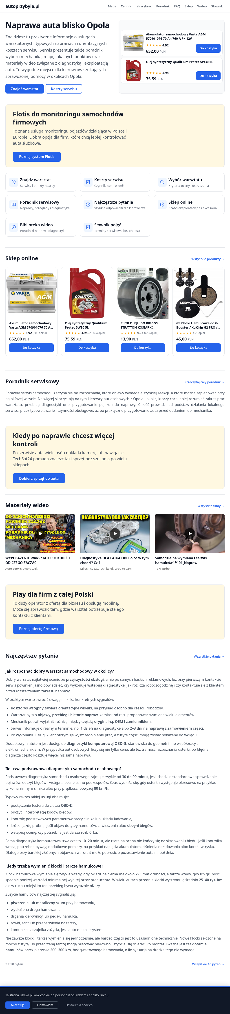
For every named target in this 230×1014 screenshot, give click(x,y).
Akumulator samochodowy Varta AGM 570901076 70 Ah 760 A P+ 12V (176, 36)
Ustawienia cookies (79, 1005)
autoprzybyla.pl (22, 6)
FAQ (177, 6)
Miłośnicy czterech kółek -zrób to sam (106, 569)
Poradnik (163, 6)
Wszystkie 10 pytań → (208, 964)
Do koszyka (208, 48)
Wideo (202, 6)
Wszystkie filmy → (211, 506)
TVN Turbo (162, 569)
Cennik (126, 6)
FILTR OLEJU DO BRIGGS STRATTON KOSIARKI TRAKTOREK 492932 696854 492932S (141, 329)
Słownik (217, 6)
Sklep (189, 6)
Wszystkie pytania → (209, 656)
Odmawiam (45, 1005)
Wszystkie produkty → (208, 259)
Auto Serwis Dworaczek (21, 569)
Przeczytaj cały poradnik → (205, 382)
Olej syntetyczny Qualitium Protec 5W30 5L (179, 62)
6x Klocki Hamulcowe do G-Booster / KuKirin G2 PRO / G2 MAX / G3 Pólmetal (197, 327)
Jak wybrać (144, 6)
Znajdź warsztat (24, 88)
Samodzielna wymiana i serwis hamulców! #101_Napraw (181, 560)
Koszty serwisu (64, 88)
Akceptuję (17, 1005)
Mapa (112, 6)
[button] (40, 533)
